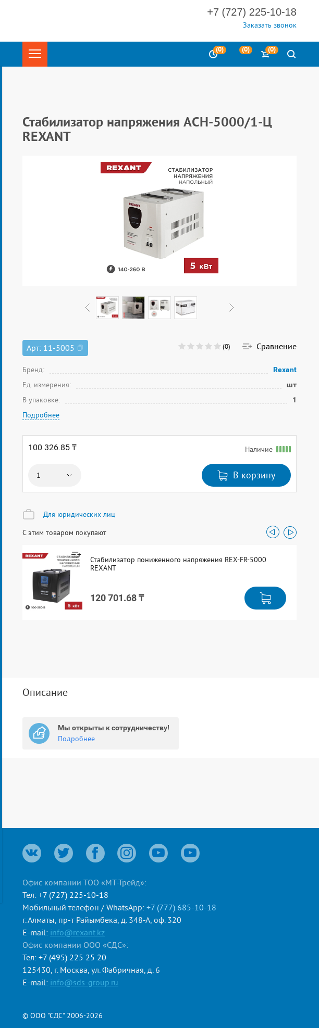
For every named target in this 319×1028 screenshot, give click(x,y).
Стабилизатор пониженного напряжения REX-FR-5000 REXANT (178, 563)
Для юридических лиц (79, 514)
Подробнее (40, 415)
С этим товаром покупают (64, 532)
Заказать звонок (270, 25)
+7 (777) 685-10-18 (181, 907)
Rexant (285, 369)
